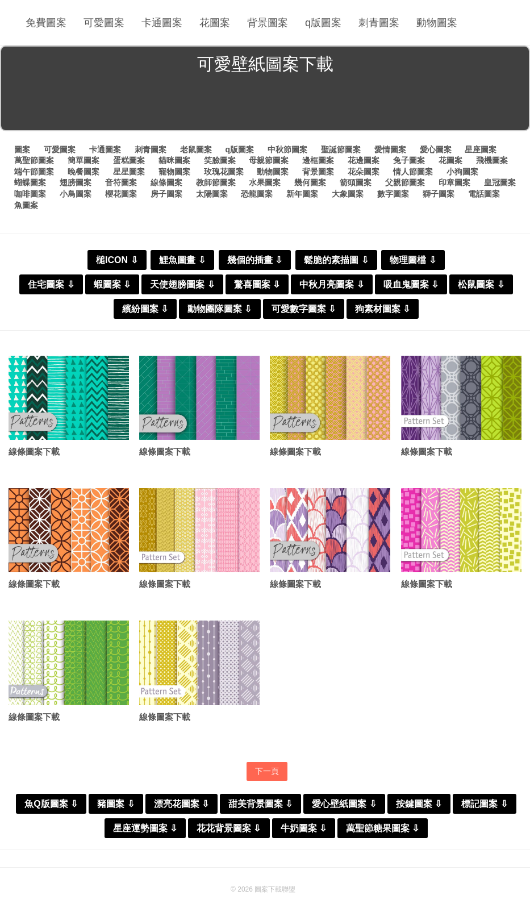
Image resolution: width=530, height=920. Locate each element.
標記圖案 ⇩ (484, 804)
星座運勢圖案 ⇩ (145, 828)
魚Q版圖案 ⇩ (51, 804)
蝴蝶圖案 (30, 182)
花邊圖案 (363, 160)
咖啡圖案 (30, 193)
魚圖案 (26, 205)
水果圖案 (265, 182)
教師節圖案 (216, 182)
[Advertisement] (265, 105)
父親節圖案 (405, 182)
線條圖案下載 (34, 451)
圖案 (22, 149)
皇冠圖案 (500, 182)
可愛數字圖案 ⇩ (304, 309)
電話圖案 (484, 193)
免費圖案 (46, 22)
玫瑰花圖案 (224, 171)
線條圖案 (166, 182)
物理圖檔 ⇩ (413, 260)
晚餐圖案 (83, 171)
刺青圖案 (378, 22)
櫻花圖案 (121, 193)
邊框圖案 (318, 160)
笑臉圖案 (220, 160)
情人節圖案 (413, 171)
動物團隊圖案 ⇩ (219, 309)
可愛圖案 (104, 22)
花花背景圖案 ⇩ (229, 828)
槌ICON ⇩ (116, 260)
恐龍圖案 (257, 193)
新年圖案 (302, 193)
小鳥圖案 (75, 193)
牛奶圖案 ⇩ (304, 828)
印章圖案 (454, 182)
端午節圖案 (34, 171)
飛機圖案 (492, 160)
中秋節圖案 (287, 149)
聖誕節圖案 (341, 149)
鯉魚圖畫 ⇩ (182, 260)
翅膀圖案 (75, 182)
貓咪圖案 (174, 160)
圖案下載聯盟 (274, 889)
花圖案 (214, 22)
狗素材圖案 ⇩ (382, 309)
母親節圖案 (269, 160)
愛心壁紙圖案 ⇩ (344, 804)
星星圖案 (129, 171)
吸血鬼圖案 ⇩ (411, 284)
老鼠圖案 (196, 149)
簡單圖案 (83, 160)
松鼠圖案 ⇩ (481, 284)
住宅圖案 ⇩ (51, 284)
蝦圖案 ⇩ (112, 284)
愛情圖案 (390, 149)
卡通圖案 (161, 22)
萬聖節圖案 (34, 160)
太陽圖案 (212, 193)
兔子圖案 (409, 160)
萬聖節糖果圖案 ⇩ (382, 828)
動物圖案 (436, 22)
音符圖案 (121, 182)
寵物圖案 (174, 171)
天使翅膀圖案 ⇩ (182, 284)
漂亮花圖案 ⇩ (181, 804)
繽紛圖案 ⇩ (145, 309)
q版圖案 (323, 22)
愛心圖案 (436, 149)
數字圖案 (393, 193)
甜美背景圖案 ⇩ (260, 804)
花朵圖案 (363, 171)
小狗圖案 (462, 171)
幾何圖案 (310, 182)
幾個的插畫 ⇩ (254, 260)
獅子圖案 (438, 193)
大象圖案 (348, 193)
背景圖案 (267, 22)
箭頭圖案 (356, 182)
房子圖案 (166, 193)
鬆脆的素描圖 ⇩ (336, 260)
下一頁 (267, 771)
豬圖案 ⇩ (115, 804)
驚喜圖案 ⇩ (257, 284)
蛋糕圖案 (129, 160)
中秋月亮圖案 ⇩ (331, 284)
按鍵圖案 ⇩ (419, 804)
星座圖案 (480, 149)
